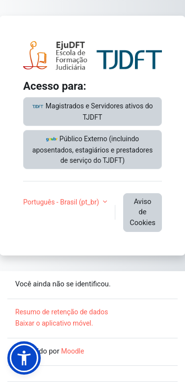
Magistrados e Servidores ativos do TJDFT (92, 111)
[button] (24, 358)
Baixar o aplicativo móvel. (54, 323)
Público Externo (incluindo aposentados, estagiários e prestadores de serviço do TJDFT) (92, 148)
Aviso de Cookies (142, 212)
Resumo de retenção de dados (61, 312)
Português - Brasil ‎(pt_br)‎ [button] (62, 202)
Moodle (72, 351)
